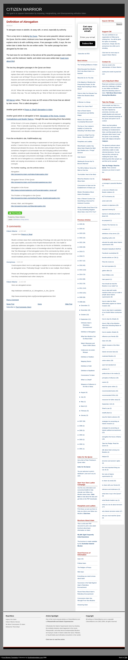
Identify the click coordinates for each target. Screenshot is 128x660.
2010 (81, 293)
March (83, 406)
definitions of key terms (21, 219)
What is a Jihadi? (86, 379)
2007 (81, 421)
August (83, 392)
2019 (81, 251)
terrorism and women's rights (111, 461)
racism (104, 382)
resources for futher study (110, 399)
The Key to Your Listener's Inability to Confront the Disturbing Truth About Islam (86, 128)
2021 (81, 242)
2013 (81, 279)
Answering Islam (83, 605)
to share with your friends (110, 485)
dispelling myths (107, 238)
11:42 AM (22, 282)
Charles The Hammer (109, 225)
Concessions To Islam (88, 375)
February (84, 410)
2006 (81, 426)
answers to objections (109, 205)
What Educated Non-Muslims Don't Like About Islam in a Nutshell (87, 71)
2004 (81, 435)
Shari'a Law (106, 408)
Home (40, 304)
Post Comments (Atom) (23, 307)
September (84, 319)
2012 (81, 283)
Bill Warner (10, 100)
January (83, 415)
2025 (81, 224)
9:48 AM (20, 262)
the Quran (33, 36)
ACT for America (107, 196)
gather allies (106, 270)
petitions (105, 369)
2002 (81, 444)
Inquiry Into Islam (11, 619)
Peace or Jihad (26, 234)
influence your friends (109, 336)
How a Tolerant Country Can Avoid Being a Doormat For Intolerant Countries (86, 201)
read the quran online (109, 386)
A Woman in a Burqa (84, 102)
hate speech (106, 279)
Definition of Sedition (87, 357)
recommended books (109, 391)
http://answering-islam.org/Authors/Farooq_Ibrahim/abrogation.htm (35, 198)
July (82, 397)
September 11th (107, 404)
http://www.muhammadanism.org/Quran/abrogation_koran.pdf (33, 190)
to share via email (108, 480)
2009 (81, 297)
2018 (81, 256)
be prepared (106, 220)
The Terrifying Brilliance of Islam (87, 64)
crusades (105, 229)
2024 (81, 228)
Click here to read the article (55, 639)
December (84, 305)
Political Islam (82, 563)
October (83, 314)
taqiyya (105, 141)
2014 (81, 274)
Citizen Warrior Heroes (13, 622)
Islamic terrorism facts (109, 352)
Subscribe (87, 43)
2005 (81, 430)
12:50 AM (22, 231)
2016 (81, 265)
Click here (86, 513)
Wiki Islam (81, 572)
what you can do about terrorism (112, 504)
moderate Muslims (108, 356)
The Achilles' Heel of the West (87, 174)
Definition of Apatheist (87, 370)
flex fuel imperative (108, 266)
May (82, 401)
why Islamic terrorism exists (111, 511)
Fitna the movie (107, 262)
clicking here (106, 39)
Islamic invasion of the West (110, 345)
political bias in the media (110, 373)
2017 (81, 260)
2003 (81, 439)
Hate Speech (82, 157)
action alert (105, 201)
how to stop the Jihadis (109, 319)
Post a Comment (12, 300)
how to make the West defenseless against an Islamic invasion (111, 303)
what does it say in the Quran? (111, 493)
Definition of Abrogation (22, 21)
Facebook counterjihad (109, 253)
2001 (81, 449)
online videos (106, 360)
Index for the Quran (84, 467)
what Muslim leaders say (110, 500)
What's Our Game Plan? (85, 106)
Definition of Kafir (86, 366)
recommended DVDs (109, 395)
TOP (125, 657)
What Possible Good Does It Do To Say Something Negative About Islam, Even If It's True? (87, 210)
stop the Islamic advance (110, 417)
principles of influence (109, 378)
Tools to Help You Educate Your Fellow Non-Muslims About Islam (87, 96)
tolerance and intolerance (110, 489)
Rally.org (114, 37)
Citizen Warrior (24, 9)
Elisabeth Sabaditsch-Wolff (110, 249)
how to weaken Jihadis (109, 332)
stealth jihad (106, 412)
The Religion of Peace (84, 567)
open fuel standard (108, 365)
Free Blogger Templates (10, 657)
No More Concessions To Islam (15, 624)
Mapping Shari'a (86, 361)
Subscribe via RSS (84, 53)
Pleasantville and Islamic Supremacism (60, 621)
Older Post (68, 304)
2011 (81, 288)
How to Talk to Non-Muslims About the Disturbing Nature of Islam (111, 326)
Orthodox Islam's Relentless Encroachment (86, 325)
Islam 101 (81, 559)
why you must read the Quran (111, 515)
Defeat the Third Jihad (13, 627)
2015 (81, 270)
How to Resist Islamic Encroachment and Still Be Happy (86, 113)
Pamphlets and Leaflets (85, 141)
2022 (81, 238)
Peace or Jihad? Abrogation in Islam (38, 110)
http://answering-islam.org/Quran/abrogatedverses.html (31, 182)
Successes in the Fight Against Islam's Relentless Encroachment (87, 585)
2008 (81, 302)
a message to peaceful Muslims (112, 183)
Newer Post (10, 304)
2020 (81, 247)
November (84, 310)
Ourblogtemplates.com (35, 657)
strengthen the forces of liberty (111, 437)
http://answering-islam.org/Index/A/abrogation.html (29, 174)
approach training (107, 209)
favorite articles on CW (109, 257)
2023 (81, 233)
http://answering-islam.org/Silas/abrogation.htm (28, 206)
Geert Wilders (106, 275)
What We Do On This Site (86, 78)
